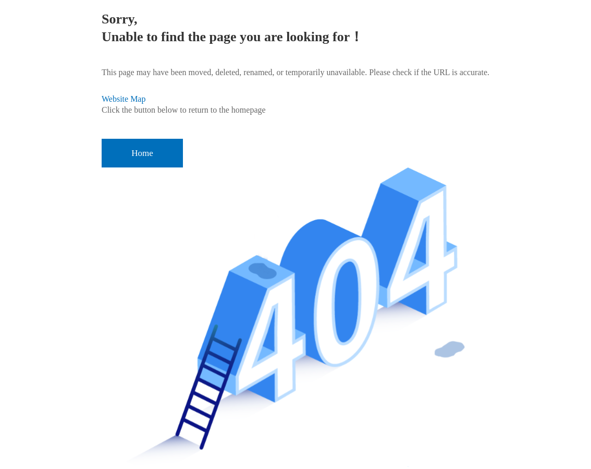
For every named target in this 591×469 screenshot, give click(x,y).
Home (142, 153)
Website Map (123, 98)
